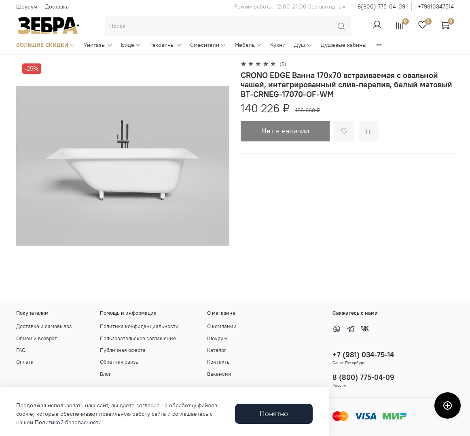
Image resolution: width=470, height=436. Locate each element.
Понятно (274, 413)
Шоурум (27, 6)
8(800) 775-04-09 (381, 6)
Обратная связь (119, 362)
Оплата (25, 362)
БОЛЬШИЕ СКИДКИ (45, 44)
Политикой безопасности (68, 422)
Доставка (57, 6)
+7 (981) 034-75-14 (363, 354)
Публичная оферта (123, 350)
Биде (131, 44)
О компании (222, 326)
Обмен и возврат (36, 338)
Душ (303, 44)
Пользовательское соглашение (138, 338)
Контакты (219, 362)
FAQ (20, 350)
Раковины (165, 44)
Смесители (208, 44)
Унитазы (98, 44)
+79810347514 (436, 6)
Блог (105, 374)
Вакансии (219, 374)
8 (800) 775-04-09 (363, 377)
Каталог (217, 350)
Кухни (278, 44)
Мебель (248, 44)
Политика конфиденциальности (139, 326)
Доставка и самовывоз (44, 326)
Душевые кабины (343, 44)
